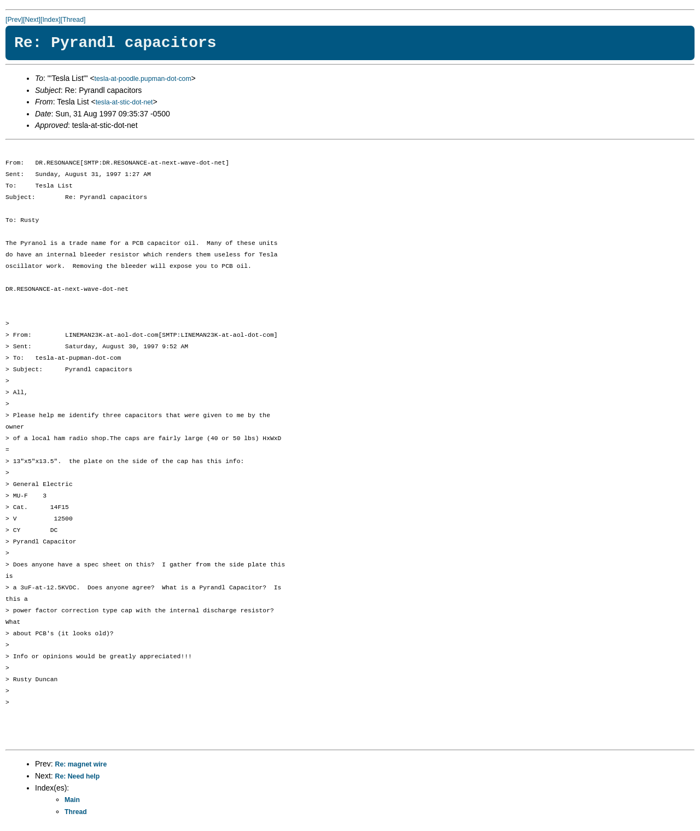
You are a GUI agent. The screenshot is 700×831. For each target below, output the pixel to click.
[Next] (31, 20)
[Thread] (73, 20)
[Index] (50, 20)
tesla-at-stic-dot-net (124, 102)
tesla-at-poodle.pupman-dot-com (143, 79)
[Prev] (14, 20)
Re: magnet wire (81, 764)
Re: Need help (77, 776)
